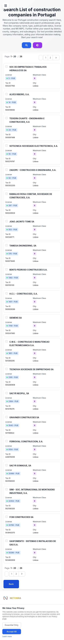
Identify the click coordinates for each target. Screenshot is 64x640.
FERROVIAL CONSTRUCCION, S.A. (26, 441)
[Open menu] (5, 5)
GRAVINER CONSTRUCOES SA (24, 417)
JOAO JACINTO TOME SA (21, 221)
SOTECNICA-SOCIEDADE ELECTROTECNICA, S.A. (33, 146)
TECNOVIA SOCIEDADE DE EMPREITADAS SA (31, 369)
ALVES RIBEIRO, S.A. (19, 94)
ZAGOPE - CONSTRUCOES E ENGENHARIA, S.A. (32, 170)
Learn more (7, 636)
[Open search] (26, 45)
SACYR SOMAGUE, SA (20, 465)
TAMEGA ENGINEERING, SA (22, 245)
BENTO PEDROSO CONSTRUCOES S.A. (28, 269)
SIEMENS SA (15, 318)
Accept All (12, 631)
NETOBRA (15, 598)
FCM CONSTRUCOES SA (21, 517)
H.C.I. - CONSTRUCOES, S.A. (23, 293)
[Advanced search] (37, 45)
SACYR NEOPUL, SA (19, 393)
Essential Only (12, 625)
